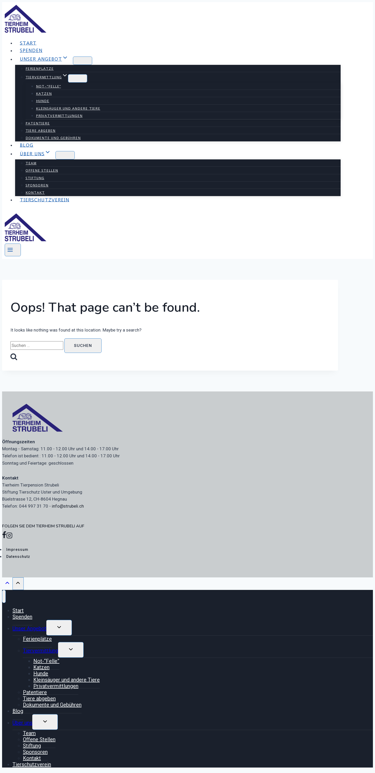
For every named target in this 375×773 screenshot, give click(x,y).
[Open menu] (13, 250)
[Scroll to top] (7, 584)
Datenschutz (18, 556)
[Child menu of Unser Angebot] (82, 61)
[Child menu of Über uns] (65, 155)
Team (31, 163)
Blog (26, 145)
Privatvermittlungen (59, 116)
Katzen (44, 93)
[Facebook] (4, 536)
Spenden (31, 50)
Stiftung (35, 178)
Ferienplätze (40, 68)
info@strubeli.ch (68, 506)
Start (28, 43)
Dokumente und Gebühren (53, 138)
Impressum (17, 549)
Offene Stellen (42, 170)
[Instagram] (9, 536)
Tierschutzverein (44, 199)
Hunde (42, 101)
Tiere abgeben (40, 130)
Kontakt (35, 192)
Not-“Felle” (48, 86)
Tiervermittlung (40, 650)
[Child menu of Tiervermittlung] (77, 78)
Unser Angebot (29, 628)
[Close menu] (4, 596)
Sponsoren (37, 185)
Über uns (22, 723)
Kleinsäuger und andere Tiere (68, 108)
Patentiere (38, 123)
